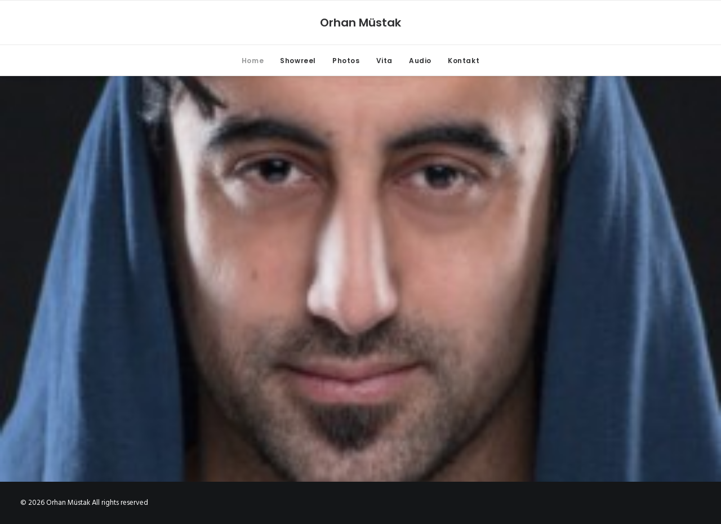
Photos (346, 60)
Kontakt (463, 60)
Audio (420, 60)
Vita (384, 60)
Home (253, 60)
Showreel (298, 60)
